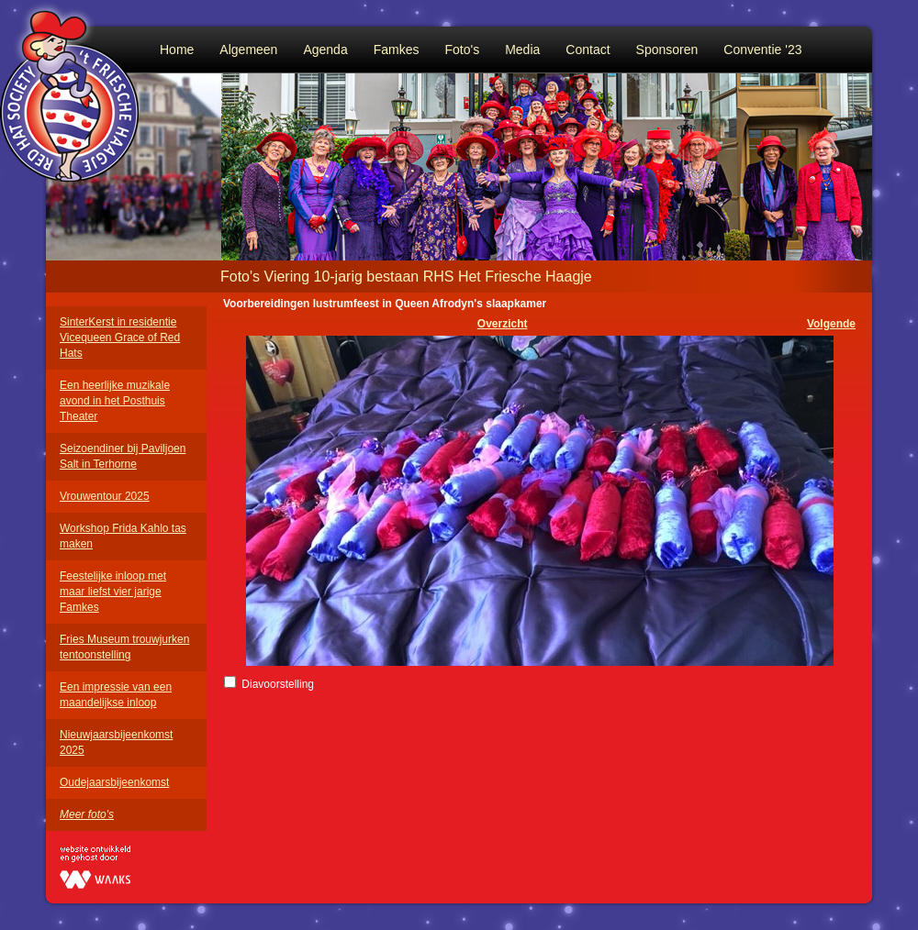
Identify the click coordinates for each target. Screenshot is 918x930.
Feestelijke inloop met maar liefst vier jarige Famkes (113, 592)
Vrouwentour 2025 (105, 496)
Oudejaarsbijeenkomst (114, 782)
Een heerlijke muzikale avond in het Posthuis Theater (115, 401)
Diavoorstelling (277, 684)
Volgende (831, 323)
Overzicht (502, 323)
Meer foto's (87, 814)
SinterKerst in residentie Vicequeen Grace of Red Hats (120, 338)
